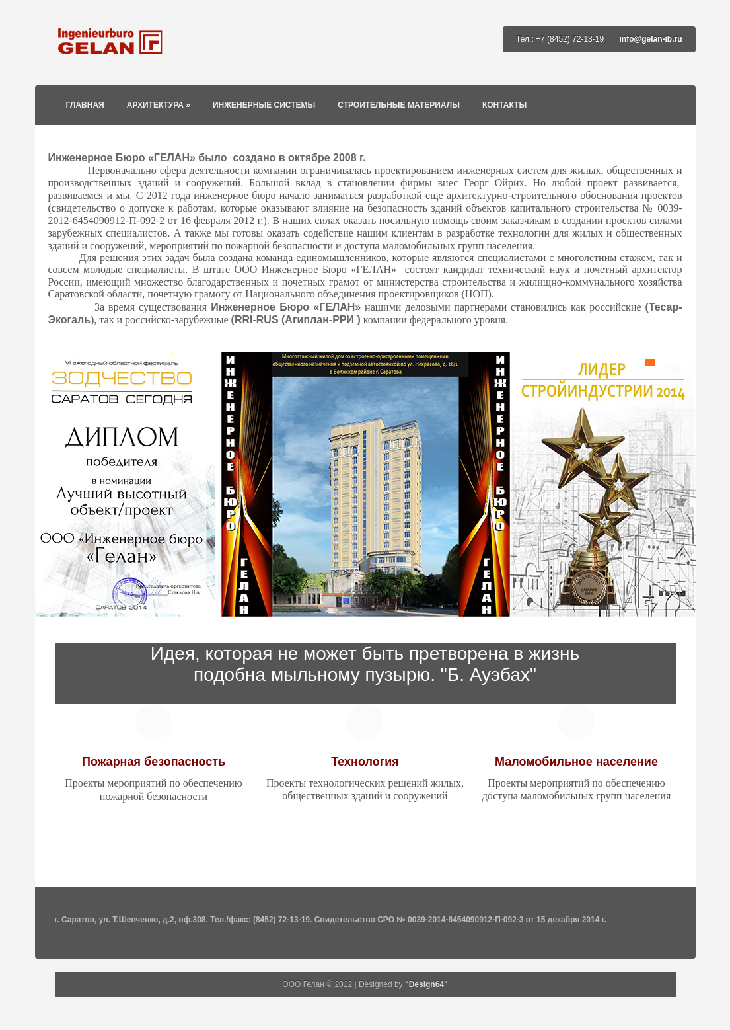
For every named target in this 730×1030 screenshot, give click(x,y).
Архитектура (158, 105)
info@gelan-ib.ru (650, 39)
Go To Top (365, 880)
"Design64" (426, 984)
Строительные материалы (399, 105)
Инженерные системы (264, 105)
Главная (85, 105)
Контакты (504, 105)
